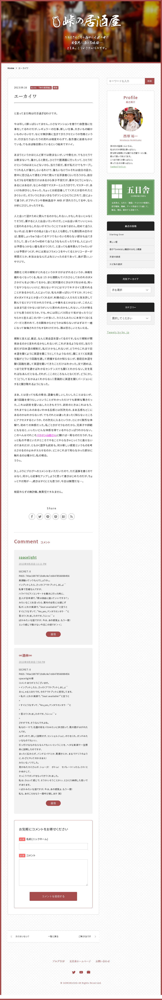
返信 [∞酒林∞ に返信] (53, 803)
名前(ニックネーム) (37, 839)
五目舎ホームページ (80, 966)
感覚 (55, 87)
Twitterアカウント (118, 166)
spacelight (28, 557)
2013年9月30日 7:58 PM (32, 662)
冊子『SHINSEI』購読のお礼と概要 (125, 249)
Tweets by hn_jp (118, 332)
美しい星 (113, 241)
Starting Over (116, 234)
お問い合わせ (103, 966)
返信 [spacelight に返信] (53, 634)
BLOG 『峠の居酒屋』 (41, 87)
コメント (30, 855)
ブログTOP (58, 966)
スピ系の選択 (115, 264)
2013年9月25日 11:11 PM (32, 563)
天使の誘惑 (114, 256)
